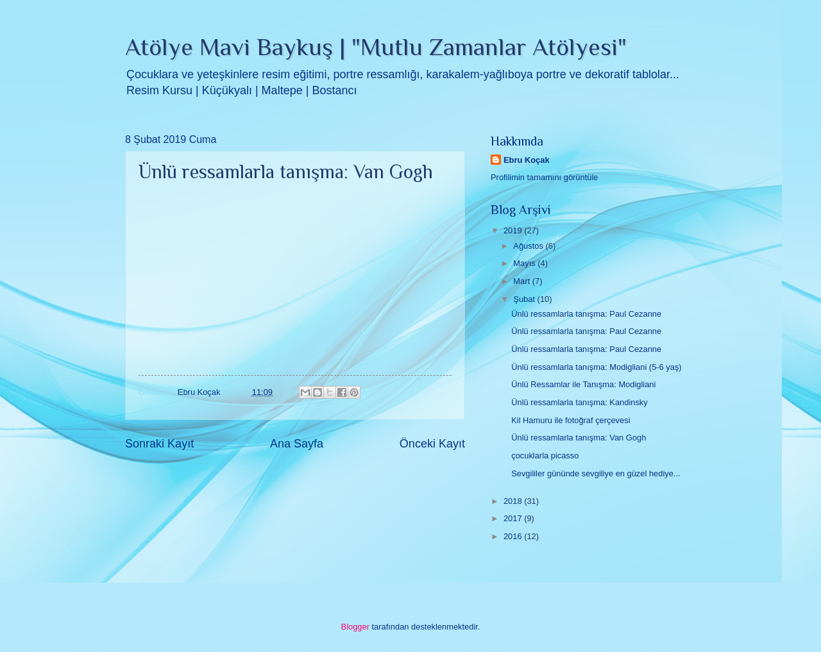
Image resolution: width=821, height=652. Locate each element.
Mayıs (525, 263)
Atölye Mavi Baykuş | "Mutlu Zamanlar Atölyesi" (376, 46)
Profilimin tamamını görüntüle (544, 177)
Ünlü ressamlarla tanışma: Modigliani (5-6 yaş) (596, 367)
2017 (514, 518)
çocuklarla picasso (545, 455)
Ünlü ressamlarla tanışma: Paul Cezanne (586, 314)
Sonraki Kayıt (159, 443)
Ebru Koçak (527, 160)
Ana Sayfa (296, 443)
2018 (514, 501)
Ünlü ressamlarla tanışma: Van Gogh (578, 437)
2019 (514, 230)
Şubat (525, 299)
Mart (522, 281)
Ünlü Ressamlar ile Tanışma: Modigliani (583, 384)
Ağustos (529, 246)
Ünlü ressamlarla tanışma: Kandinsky (579, 402)
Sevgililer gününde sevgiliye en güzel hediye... (595, 473)
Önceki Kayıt (432, 443)
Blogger (355, 626)
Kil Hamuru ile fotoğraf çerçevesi (570, 420)
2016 (514, 536)
